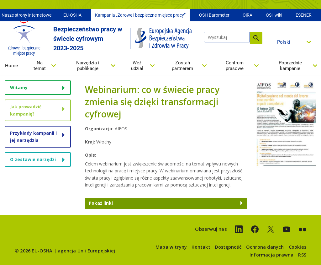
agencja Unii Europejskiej (86, 251)
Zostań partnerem (182, 65)
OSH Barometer (214, 15)
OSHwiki (274, 15)
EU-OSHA (72, 15)
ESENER (304, 15)
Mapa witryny (171, 247)
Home (11, 65)
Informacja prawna (271, 255)
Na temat (40, 65)
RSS (302, 255)
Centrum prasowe (235, 65)
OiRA (247, 15)
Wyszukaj (256, 38)
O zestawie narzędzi (33, 159)
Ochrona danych (265, 247)
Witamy (19, 87)
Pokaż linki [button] (101, 203)
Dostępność (228, 247)
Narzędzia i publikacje (87, 65)
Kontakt (201, 247)
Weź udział (137, 65)
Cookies (297, 247)
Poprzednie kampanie (290, 65)
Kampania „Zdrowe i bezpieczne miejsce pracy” (140, 15)
